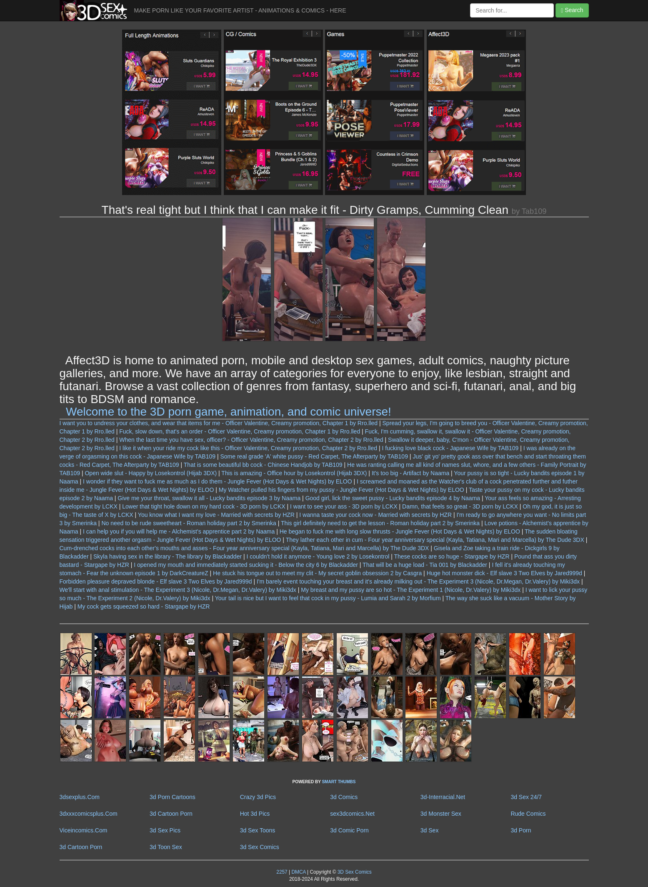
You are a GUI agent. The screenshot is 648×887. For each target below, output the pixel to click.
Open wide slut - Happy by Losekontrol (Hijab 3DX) (151, 473)
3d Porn (520, 830)
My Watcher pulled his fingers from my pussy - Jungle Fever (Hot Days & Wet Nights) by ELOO (341, 489)
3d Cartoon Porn (171, 813)
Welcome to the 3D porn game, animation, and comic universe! (228, 411)
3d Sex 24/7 (526, 797)
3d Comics (344, 797)
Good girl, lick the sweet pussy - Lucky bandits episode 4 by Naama (392, 498)
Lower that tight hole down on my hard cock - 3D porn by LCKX (203, 506)
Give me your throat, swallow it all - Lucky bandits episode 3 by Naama (209, 498)
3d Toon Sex (166, 847)
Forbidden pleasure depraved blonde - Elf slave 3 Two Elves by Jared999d (156, 581)
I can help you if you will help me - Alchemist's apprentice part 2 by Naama (179, 531)
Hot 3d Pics (255, 813)
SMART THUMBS (338, 781)
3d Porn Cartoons (172, 797)
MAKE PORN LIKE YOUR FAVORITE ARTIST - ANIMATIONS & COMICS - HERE (240, 10)
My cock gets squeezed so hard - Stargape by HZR (144, 606)
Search (572, 10)
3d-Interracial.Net (442, 797)
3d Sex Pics (165, 830)
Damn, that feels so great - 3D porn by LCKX (460, 506)
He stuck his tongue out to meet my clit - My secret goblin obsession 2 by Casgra (317, 573)
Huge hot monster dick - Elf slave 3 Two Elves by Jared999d (504, 573)
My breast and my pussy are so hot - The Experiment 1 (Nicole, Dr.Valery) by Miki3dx (410, 589)
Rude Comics (527, 813)
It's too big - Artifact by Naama (410, 473)
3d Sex (429, 830)
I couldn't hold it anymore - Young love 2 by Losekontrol (318, 556)
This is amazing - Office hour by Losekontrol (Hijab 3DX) (294, 473)
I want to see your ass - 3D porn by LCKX (344, 506)
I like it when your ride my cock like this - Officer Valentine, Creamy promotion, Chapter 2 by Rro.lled (248, 448)
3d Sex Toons (257, 830)
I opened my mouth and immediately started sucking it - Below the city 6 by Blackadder (246, 564)
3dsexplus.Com (80, 797)
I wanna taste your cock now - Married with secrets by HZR (375, 514)
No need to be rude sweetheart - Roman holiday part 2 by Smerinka (188, 523)
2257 (281, 872)
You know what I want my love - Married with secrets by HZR (216, 514)
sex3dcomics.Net (352, 813)
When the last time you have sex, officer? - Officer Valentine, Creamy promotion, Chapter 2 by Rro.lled (251, 439)
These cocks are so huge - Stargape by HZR (451, 556)
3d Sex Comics (259, 847)
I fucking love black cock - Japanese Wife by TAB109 (450, 448)
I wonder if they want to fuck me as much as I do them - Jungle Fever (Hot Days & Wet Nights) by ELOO (217, 481)
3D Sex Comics (353, 872)
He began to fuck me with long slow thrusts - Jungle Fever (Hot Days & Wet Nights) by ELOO (400, 531)
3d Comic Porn (349, 830)
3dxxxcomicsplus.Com (89, 813)
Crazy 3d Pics (258, 797)
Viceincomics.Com (84, 830)
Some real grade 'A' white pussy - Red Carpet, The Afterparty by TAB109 (314, 456)
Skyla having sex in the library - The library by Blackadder (167, 556)
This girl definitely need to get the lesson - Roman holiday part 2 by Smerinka (380, 523)
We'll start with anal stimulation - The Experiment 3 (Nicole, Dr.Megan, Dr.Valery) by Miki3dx (178, 589)
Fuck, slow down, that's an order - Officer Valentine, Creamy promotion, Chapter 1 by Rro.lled (239, 431)
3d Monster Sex (440, 813)
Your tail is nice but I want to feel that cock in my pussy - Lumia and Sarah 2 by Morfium (328, 598)
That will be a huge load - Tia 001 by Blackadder (425, 564)
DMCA (298, 872)
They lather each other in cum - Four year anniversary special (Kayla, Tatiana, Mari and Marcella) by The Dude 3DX (435, 539)
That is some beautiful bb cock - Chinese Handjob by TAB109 (263, 464)
